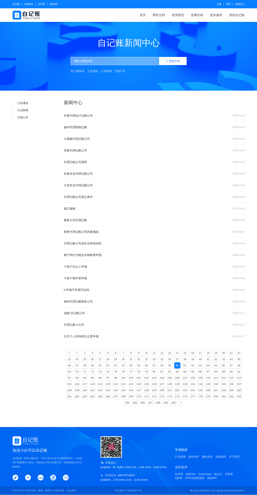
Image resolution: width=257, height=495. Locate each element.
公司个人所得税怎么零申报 (154, 336)
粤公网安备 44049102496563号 (228, 490)
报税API (212, 478)
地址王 (218, 474)
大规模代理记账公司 (154, 139)
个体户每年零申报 (154, 278)
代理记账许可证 (134, 490)
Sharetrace (204, 474)
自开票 (41, 4)
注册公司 (119, 71)
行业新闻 (106, 71)
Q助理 (179, 478)
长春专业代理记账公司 (154, 174)
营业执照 (119, 490)
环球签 (229, 474)
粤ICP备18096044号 (200, 490)
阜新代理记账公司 (154, 150)
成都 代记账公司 (154, 313)
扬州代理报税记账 (154, 127)
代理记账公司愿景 (154, 162)
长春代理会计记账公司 (154, 115)
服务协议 (207, 456)
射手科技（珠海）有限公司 (40, 490)
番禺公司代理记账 (154, 220)
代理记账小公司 (154, 325)
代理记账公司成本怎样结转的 (154, 243)
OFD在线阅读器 (194, 478)
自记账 (16, 4)
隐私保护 (193, 456)
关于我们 (234, 456)
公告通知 (92, 71)
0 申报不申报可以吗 (154, 290)
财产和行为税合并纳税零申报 (154, 255)
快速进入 (240, 4)
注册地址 (28, 4)
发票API (54, 4)
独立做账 (154, 208)
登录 (228, 4)
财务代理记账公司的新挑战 (154, 232)
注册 (219, 4)
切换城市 (220, 456)
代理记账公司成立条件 (154, 197)
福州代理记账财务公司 (154, 301)
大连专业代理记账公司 (154, 185)
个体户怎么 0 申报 (154, 266)
